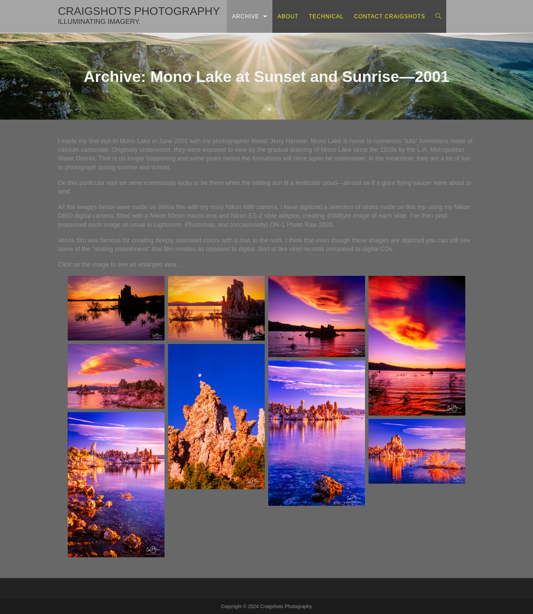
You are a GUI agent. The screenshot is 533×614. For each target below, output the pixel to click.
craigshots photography (139, 15)
